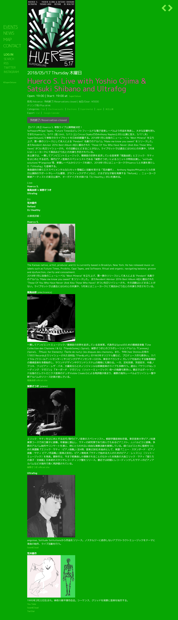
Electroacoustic (57, 109)
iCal (38, 113)
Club (43, 109)
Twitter (31, 611)
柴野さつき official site (39, 467)
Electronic (75, 109)
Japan (105, 109)
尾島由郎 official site (38, 380)
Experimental (91, 109)
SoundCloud (34, 547)
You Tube (32, 604)
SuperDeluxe (77, 96)
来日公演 (116, 109)
